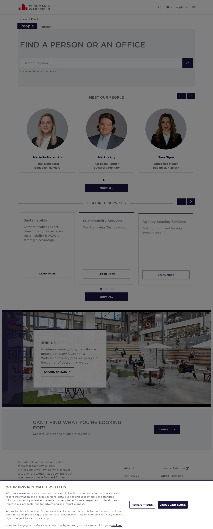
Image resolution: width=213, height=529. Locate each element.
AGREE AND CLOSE (173, 510)
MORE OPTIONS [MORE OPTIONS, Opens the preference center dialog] (142, 510)
